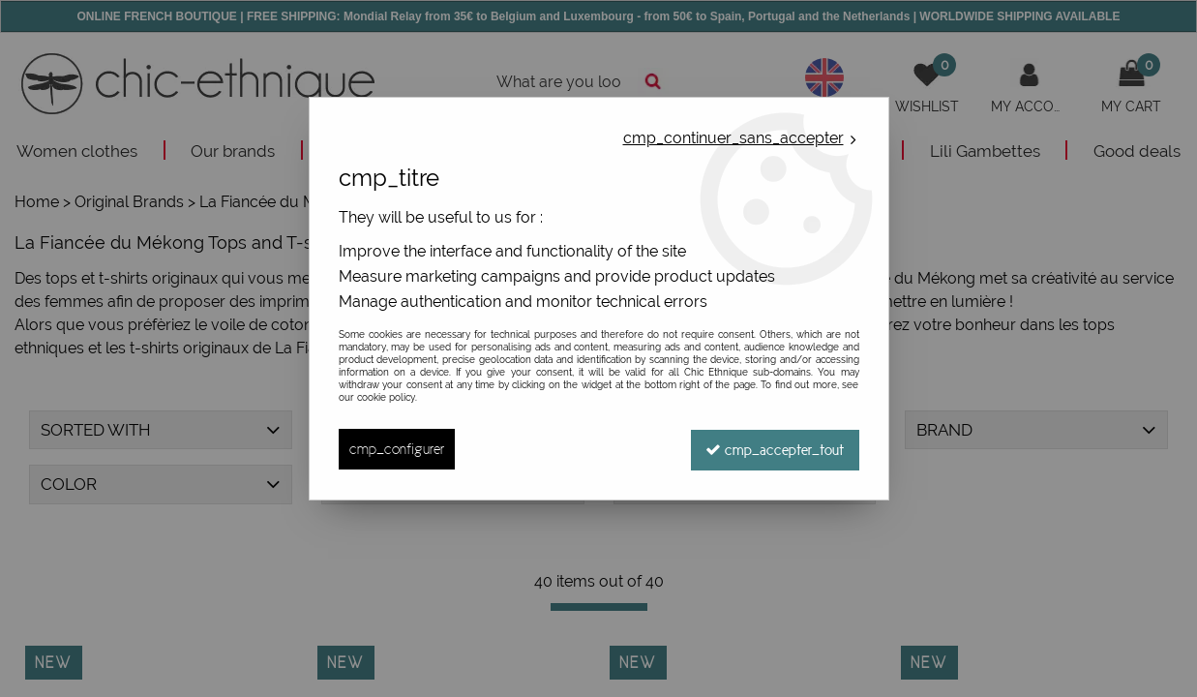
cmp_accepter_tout (774, 448)
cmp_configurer (396, 448)
